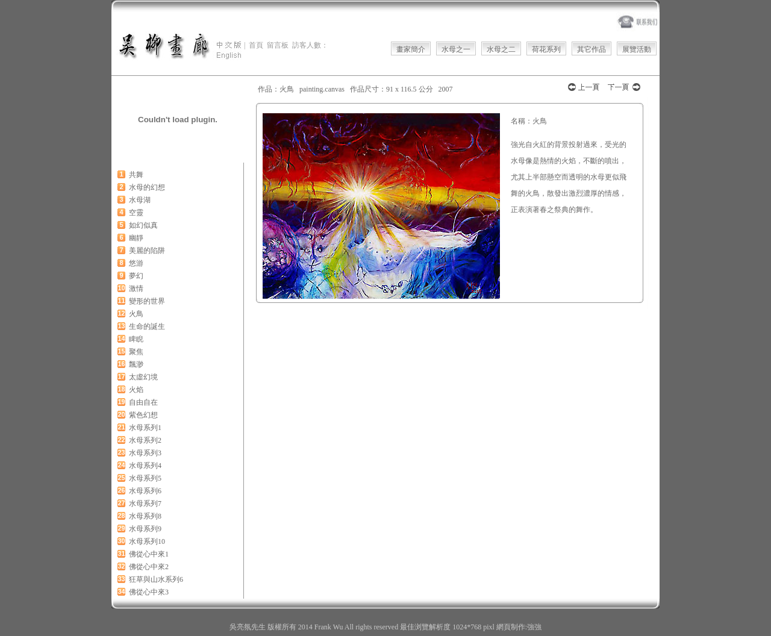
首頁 (256, 45)
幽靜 (136, 238)
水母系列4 (145, 465)
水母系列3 (145, 453)
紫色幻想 (143, 415)
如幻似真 (143, 225)
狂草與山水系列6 (156, 579)
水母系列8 (145, 516)
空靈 (136, 212)
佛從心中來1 (149, 554)
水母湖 (140, 200)
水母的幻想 (147, 187)
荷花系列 (546, 49)
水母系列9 (145, 529)
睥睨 (136, 339)
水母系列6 (145, 491)
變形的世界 (147, 301)
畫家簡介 (410, 49)
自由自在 (143, 402)
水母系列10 (147, 541)
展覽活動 (636, 49)
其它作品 (591, 49)
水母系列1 (145, 427)
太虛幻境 (143, 377)
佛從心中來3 (149, 592)
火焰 (136, 389)
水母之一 (456, 49)
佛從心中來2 (149, 567)
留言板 (278, 45)
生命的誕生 (147, 326)
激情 (136, 288)
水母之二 (501, 49)
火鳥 (136, 314)
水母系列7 (145, 503)
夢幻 (136, 276)
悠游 (136, 263)
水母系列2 (145, 440)
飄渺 (136, 364)
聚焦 (136, 352)
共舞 (136, 174)
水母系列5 (145, 478)
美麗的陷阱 (147, 250)
